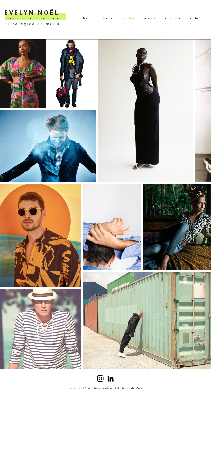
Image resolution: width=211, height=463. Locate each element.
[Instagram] (100, 378)
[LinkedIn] (110, 378)
